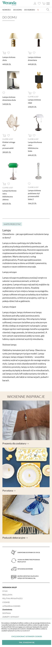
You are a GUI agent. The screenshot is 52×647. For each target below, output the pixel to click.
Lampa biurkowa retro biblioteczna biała (35, 146)
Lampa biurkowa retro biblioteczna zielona (9, 195)
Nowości (6, 10)
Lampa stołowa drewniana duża (9, 98)
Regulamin (7, 595)
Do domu (17, 10)
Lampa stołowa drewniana (34, 58)
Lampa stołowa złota (8, 58)
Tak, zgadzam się (26, 642)
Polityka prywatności (12, 598)
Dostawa (6, 613)
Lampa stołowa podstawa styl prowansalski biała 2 (34, 194)
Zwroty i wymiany (10, 617)
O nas (4, 591)
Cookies (6, 602)
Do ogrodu (29, 10)
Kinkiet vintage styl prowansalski (8, 145)
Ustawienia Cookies (11, 606)
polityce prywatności (22, 631)
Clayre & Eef (33, 97)
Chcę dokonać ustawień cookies (26, 636)
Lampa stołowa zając (34, 101)
